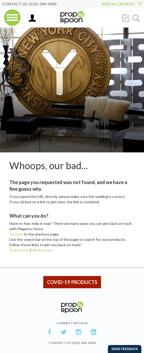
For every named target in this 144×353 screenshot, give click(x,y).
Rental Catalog (122, 4)
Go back (16, 234)
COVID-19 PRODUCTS (72, 282)
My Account (42, 250)
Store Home (19, 250)
